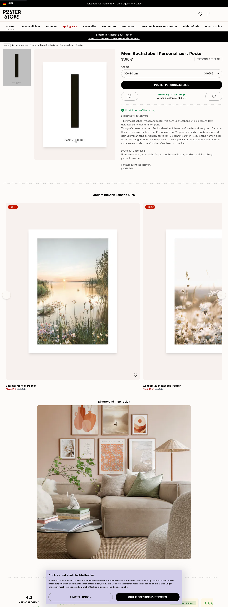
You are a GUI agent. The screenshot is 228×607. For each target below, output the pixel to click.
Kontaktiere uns (180, 552)
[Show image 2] (17, 108)
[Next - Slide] (221, 241)
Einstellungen (80, 597)
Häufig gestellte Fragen (184, 556)
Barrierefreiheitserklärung (114, 565)
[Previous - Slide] (6, 241)
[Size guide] (129, 96)
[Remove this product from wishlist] (213, 96)
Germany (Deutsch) (26, 597)
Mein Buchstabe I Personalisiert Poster (61, 45)
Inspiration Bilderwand (41, 560)
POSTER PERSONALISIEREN (171, 85)
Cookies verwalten (182, 560)
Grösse (125, 66)
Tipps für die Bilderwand (42, 547)
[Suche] (198, 14)
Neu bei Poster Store (112, 552)
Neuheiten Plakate (38, 556)
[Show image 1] (17, 67)
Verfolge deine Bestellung (185, 547)
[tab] (206, 14)
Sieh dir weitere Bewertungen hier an (114, 441)
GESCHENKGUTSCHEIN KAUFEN (167, 507)
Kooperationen (108, 560)
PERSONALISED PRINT (208, 59)
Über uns (105, 547)
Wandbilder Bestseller (41, 552)
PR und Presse (108, 556)
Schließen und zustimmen (147, 597)
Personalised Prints (25, 45)
